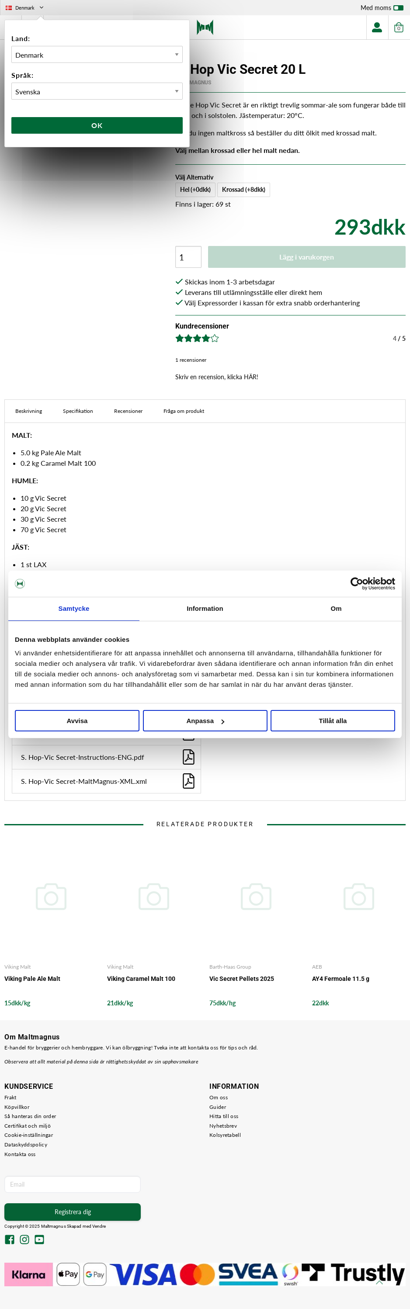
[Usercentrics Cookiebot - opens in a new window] (357, 583)
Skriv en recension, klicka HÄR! (216, 377)
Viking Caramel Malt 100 (141, 978)
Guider (217, 1107)
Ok (97, 125)
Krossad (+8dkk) (243, 189)
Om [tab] (335, 608)
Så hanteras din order (30, 1116)
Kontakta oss (20, 1154)
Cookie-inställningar (28, 1135)
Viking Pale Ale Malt (32, 978)
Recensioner (128, 411)
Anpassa (205, 720)
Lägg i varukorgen (306, 257)
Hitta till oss (223, 1116)
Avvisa (77, 720)
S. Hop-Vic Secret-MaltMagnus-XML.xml (108, 781)
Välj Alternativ (194, 177)
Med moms (382, 9)
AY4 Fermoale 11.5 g (340, 978)
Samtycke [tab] (74, 608)
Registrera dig (73, 1212)
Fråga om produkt (183, 411)
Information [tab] (205, 608)
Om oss (218, 1097)
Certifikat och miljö (27, 1125)
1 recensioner (190, 360)
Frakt (10, 1097)
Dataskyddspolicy (25, 1144)
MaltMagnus (193, 83)
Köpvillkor (16, 1107)
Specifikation (78, 411)
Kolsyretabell (225, 1135)
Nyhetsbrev (223, 1125)
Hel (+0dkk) (195, 189)
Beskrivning (28, 411)
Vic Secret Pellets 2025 (241, 978)
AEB (317, 966)
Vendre (99, 1226)
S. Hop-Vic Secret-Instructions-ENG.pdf (108, 757)
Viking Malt (17, 966)
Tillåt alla (333, 720)
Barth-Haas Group (230, 966)
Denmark (25, 8)
